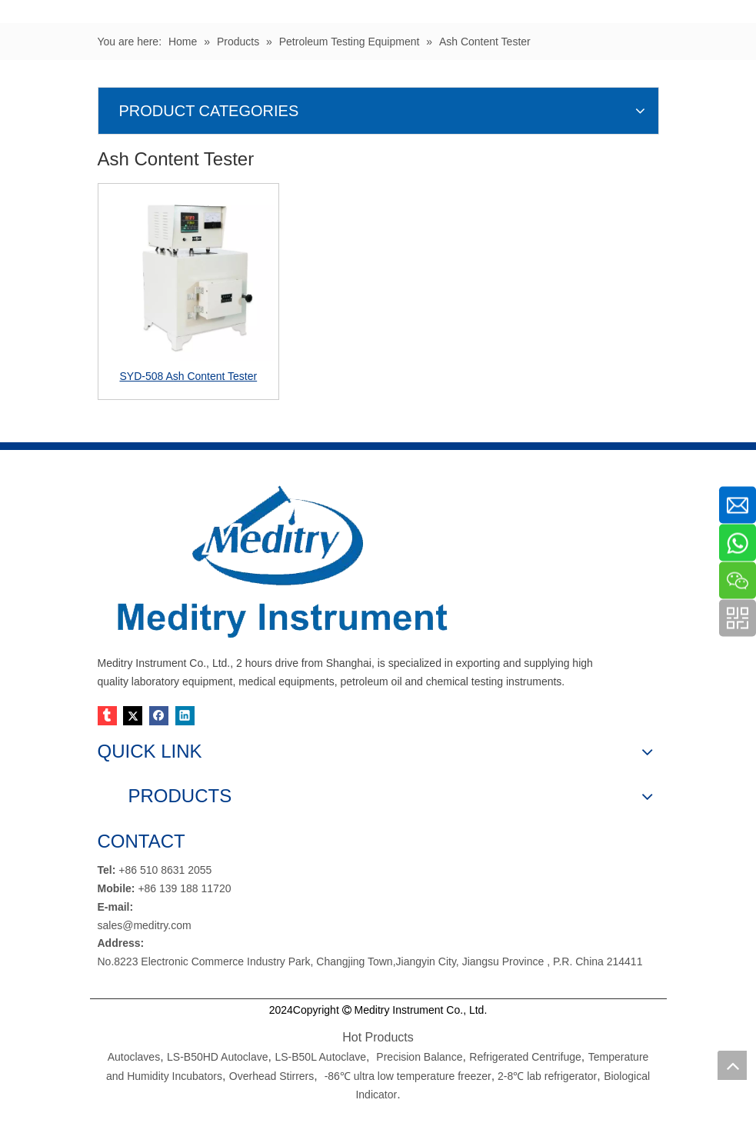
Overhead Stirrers (271, 1076)
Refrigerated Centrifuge (525, 1057)
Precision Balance (419, 1057)
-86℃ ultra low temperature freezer (408, 1076)
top (732, 1065)
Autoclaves (134, 1057)
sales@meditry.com (144, 925)
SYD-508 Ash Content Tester (188, 376)
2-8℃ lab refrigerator (546, 1076)
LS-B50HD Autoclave (217, 1057)
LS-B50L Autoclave (320, 1057)
